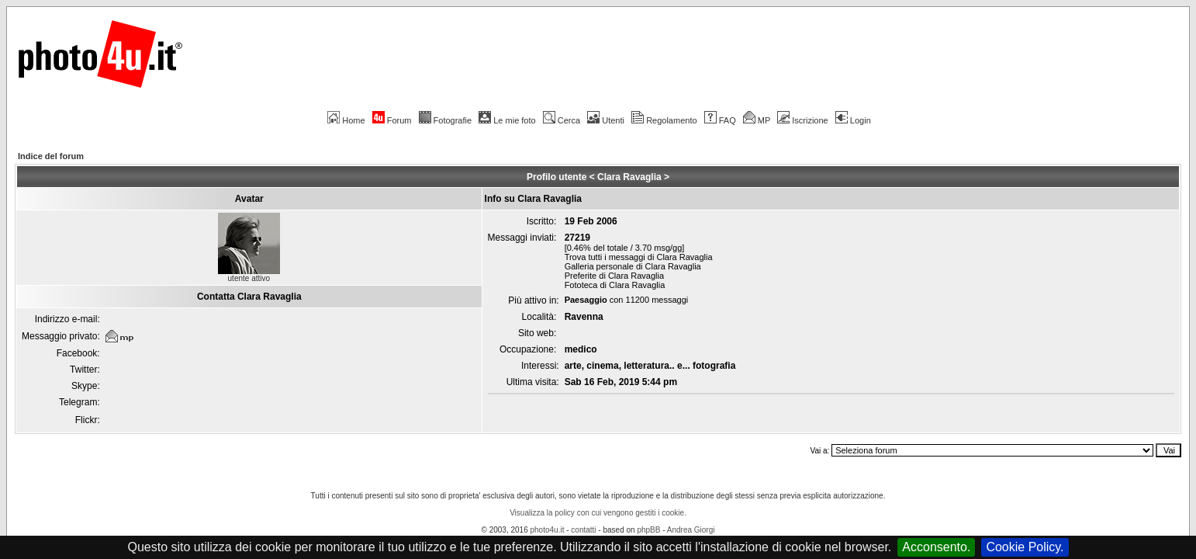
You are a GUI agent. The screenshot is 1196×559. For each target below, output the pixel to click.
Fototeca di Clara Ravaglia (615, 285)
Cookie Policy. (1024, 547)
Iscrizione (802, 120)
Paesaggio (586, 299)
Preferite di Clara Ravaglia (614, 275)
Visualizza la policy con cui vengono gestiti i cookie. (598, 513)
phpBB (648, 530)
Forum (392, 120)
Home (346, 120)
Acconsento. (936, 547)
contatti (583, 530)
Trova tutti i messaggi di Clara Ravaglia (639, 257)
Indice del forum (51, 156)
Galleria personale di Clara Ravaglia (633, 266)
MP (756, 120)
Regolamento (664, 120)
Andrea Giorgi (691, 530)
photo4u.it (548, 530)
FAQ (720, 120)
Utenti (605, 120)
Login (853, 120)
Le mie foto (507, 120)
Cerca (561, 120)
